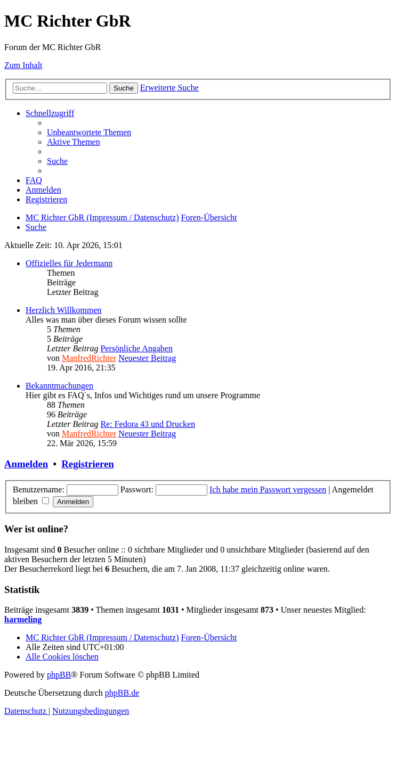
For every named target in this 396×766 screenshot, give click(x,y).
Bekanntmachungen (59, 385)
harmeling (23, 619)
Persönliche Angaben (136, 348)
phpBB (59, 674)
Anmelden (26, 464)
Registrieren (87, 464)
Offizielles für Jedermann (69, 263)
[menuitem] (89, 132)
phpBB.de (122, 692)
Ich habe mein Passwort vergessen (267, 489)
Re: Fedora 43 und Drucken (147, 424)
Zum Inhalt (23, 65)
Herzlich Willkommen (64, 310)
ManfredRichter (89, 358)
